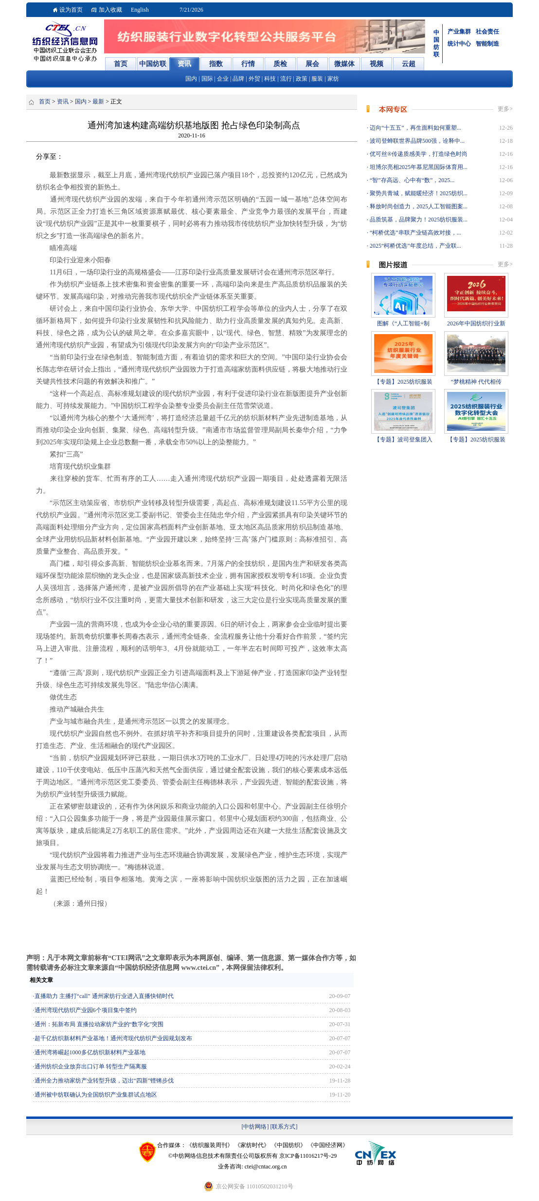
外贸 (254, 78)
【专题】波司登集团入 (403, 439)
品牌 (238, 78)
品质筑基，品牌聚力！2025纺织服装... (417, 219)
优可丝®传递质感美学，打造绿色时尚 (417, 154)
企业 (223, 78)
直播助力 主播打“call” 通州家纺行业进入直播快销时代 (104, 996)
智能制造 (487, 43)
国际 (207, 78)
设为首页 (71, 9)
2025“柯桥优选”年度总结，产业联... (414, 245)
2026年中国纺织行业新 (476, 323)
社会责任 (487, 31)
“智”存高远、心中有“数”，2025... (411, 180)
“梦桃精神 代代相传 (476, 381)
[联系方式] (284, 1126)
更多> (505, 108)
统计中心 (459, 43)
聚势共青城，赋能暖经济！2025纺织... (417, 193)
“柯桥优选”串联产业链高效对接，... (414, 232)
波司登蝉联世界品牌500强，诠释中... (416, 140)
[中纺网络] (255, 1126)
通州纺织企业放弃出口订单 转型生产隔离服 (91, 1066)
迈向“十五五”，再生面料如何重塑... (414, 127)
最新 (98, 101)
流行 (286, 78)
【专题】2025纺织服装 (403, 381)
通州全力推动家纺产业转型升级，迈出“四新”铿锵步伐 (104, 1080)
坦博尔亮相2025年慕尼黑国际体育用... (417, 167)
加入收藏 (110, 9)
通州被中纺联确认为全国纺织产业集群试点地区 (96, 1094)
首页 (45, 101)
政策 (301, 78)
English (140, 9)
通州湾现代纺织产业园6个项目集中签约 (86, 1010)
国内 (191, 78)
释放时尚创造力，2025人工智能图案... (417, 206)
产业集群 (459, 31)
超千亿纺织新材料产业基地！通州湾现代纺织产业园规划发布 (113, 1038)
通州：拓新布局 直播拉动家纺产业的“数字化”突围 (99, 1024)
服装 (317, 78)
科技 (270, 78)
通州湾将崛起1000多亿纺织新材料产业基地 (90, 1052)
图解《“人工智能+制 (403, 323)
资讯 (63, 101)
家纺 (333, 78)
